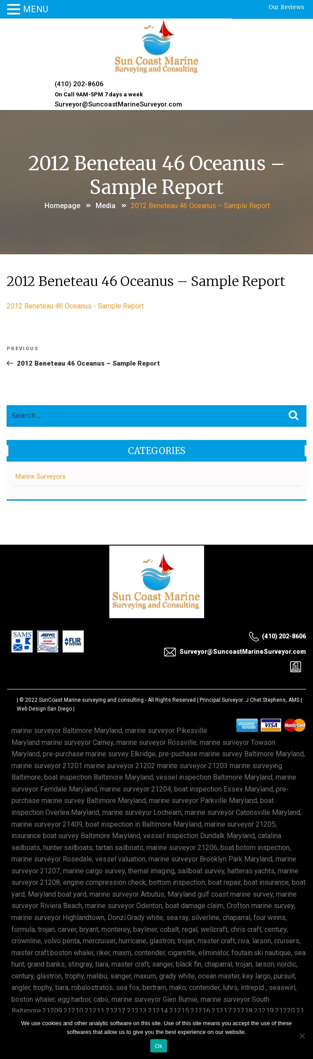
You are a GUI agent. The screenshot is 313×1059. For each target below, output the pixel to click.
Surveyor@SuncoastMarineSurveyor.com (118, 104)
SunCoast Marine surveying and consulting (91, 700)
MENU (35, 9)
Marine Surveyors (40, 476)
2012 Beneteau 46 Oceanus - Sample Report (75, 306)
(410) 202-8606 (79, 84)
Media (106, 206)
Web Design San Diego (44, 709)
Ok (158, 1046)
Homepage (62, 206)
